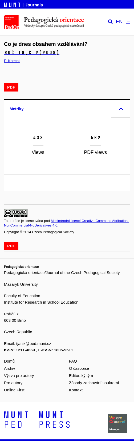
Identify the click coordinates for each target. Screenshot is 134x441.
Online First (14, 390)
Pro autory (13, 382)
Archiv (9, 368)
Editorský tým (81, 375)
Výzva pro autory (19, 375)
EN (119, 21)
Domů (9, 361)
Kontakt (76, 390)
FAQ (73, 361)
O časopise (79, 368)
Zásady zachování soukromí (94, 382)
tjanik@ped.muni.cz (33, 343)
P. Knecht (12, 61)
